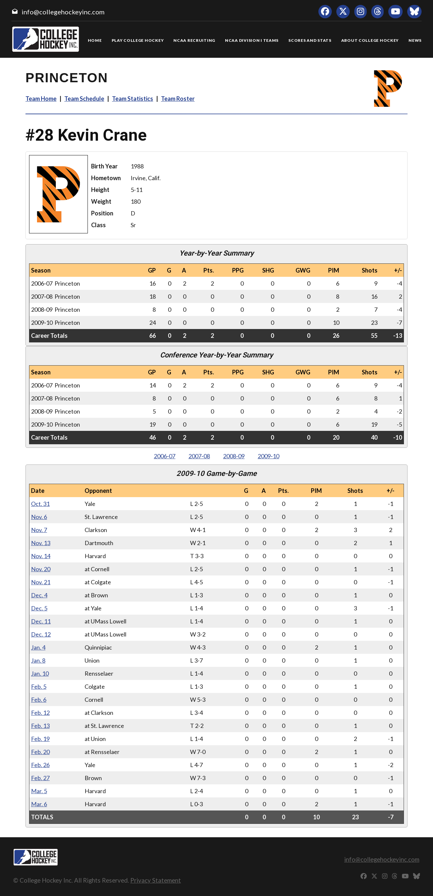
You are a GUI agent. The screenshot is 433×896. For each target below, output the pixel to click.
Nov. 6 (39, 516)
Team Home (40, 98)
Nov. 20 (40, 569)
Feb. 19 (40, 738)
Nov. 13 (40, 542)
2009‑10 (268, 456)
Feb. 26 (40, 764)
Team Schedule (84, 98)
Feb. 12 (40, 712)
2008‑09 (234, 456)
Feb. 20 (40, 751)
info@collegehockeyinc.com (63, 12)
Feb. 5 (38, 686)
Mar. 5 (39, 790)
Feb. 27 (40, 777)
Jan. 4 (38, 647)
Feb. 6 (38, 699)
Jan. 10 (40, 673)
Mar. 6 (39, 804)
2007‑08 (199, 456)
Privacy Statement (155, 880)
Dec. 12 (41, 634)
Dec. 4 (39, 595)
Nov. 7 (39, 529)
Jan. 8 (38, 660)
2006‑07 (164, 456)
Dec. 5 (39, 608)
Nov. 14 (40, 555)
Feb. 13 (40, 725)
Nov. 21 (40, 582)
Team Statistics (132, 98)
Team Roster (178, 98)
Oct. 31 (40, 503)
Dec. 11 (41, 621)
